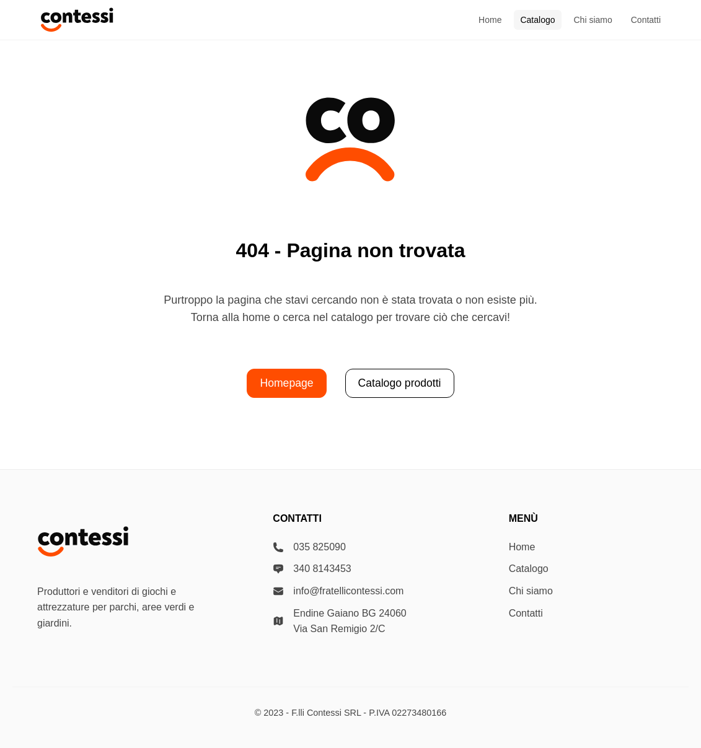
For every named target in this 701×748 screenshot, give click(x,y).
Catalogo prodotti (399, 383)
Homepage (286, 383)
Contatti (646, 20)
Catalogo (537, 20)
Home (489, 20)
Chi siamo (593, 20)
